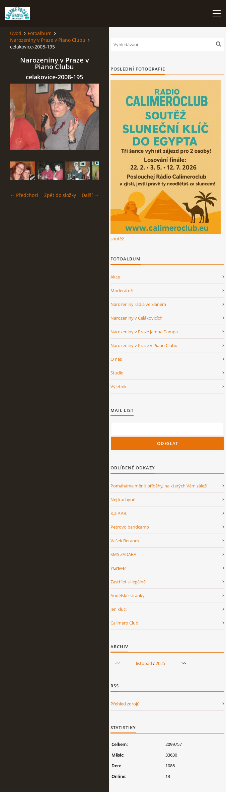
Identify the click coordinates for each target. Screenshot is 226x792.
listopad (144, 663)
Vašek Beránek (125, 541)
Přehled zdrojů (125, 704)
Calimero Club (124, 623)
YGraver (118, 568)
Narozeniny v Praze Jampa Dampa (144, 332)
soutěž (117, 239)
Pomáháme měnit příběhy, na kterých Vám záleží (158, 486)
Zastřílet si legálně (128, 582)
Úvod (15, 33)
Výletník (118, 386)
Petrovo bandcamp (129, 527)
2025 (160, 663)
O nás (116, 359)
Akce (115, 277)
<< (117, 663)
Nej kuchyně (122, 499)
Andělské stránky (127, 595)
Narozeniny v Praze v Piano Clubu (47, 40)
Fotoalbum (40, 33)
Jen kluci (118, 609)
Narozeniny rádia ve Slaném (138, 304)
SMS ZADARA (123, 554)
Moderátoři (121, 291)
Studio (117, 373)
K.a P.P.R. (118, 513)
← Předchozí (24, 195)
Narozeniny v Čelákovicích (136, 318)
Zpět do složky (60, 195)
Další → (90, 195)
